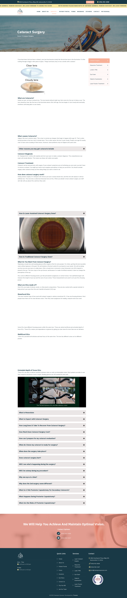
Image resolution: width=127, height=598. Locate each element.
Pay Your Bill (105, 11)
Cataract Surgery (95, 61)
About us (45, 12)
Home (38, 11)
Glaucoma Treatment (96, 65)
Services (54, 12)
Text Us (87, 2)
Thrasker (75, 595)
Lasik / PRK (78, 571)
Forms (73, 11)
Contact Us (62, 582)
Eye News (89, 11)
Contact (97, 11)
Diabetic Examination (96, 79)
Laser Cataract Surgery (79, 560)
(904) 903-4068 (102, 2)
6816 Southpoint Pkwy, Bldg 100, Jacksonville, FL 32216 (36, 2)
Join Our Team (63, 589)
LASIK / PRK (93, 70)
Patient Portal (64, 11)
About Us (61, 563)
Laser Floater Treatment (97, 84)
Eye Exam (93, 74)
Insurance (80, 11)
